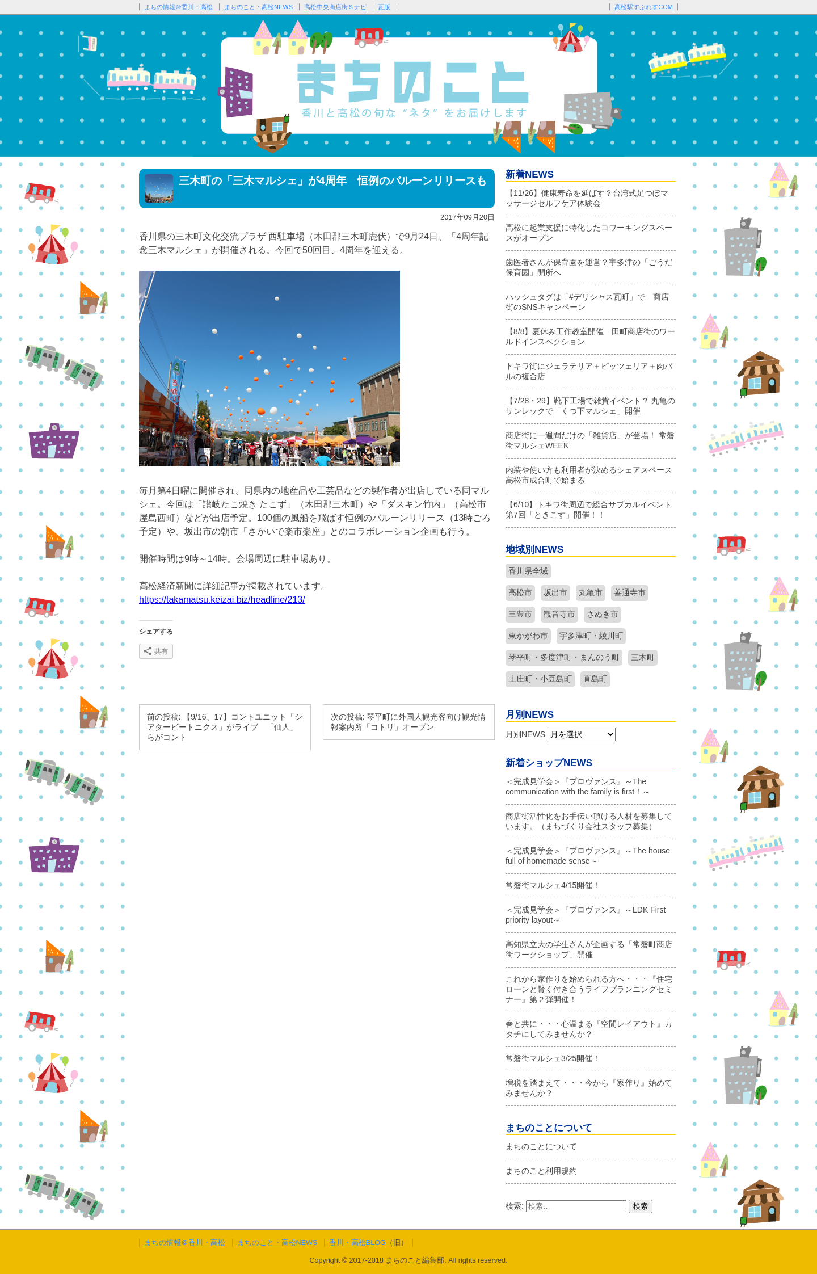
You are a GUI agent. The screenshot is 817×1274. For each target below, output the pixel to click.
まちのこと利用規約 (541, 1170)
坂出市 (555, 592)
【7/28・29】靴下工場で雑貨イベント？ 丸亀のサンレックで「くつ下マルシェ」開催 (590, 405)
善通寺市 (630, 592)
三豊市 (520, 614)
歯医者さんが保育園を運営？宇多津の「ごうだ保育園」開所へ (589, 267)
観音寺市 (559, 614)
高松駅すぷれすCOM (643, 6)
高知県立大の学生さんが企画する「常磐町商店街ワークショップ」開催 (589, 949)
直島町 (595, 678)
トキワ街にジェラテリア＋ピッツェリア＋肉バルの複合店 (589, 371)
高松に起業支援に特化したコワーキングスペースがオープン (589, 232)
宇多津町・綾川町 (591, 635)
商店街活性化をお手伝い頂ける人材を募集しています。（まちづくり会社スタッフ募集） (589, 821)
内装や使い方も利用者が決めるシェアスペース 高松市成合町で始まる (591, 475)
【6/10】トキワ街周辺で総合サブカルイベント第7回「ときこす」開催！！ (589, 509)
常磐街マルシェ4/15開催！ (553, 885)
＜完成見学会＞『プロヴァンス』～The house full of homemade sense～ (588, 855)
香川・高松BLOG (357, 1243)
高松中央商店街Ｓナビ (335, 6)
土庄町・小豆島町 (540, 678)
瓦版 (384, 6)
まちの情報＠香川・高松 (178, 6)
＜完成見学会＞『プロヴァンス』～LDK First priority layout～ (586, 914)
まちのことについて (541, 1146)
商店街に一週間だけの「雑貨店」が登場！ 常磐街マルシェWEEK (590, 440)
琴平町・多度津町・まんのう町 (564, 657)
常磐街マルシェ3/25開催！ (553, 1058)
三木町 (643, 657)
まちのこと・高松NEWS (258, 6)
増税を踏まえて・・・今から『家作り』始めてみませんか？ (589, 1088)
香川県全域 (528, 570)
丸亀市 (591, 592)
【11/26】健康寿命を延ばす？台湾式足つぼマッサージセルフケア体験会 (587, 198)
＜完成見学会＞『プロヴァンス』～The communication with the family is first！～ (578, 786)
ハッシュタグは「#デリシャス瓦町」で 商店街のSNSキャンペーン (587, 302)
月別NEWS (525, 734)
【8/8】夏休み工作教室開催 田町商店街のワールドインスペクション (590, 336)
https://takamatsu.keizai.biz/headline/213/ (222, 599)
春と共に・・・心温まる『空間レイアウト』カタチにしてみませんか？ (589, 1028)
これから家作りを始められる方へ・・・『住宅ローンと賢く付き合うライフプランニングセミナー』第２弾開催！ (589, 989)
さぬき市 (602, 614)
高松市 (520, 592)
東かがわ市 (528, 635)
